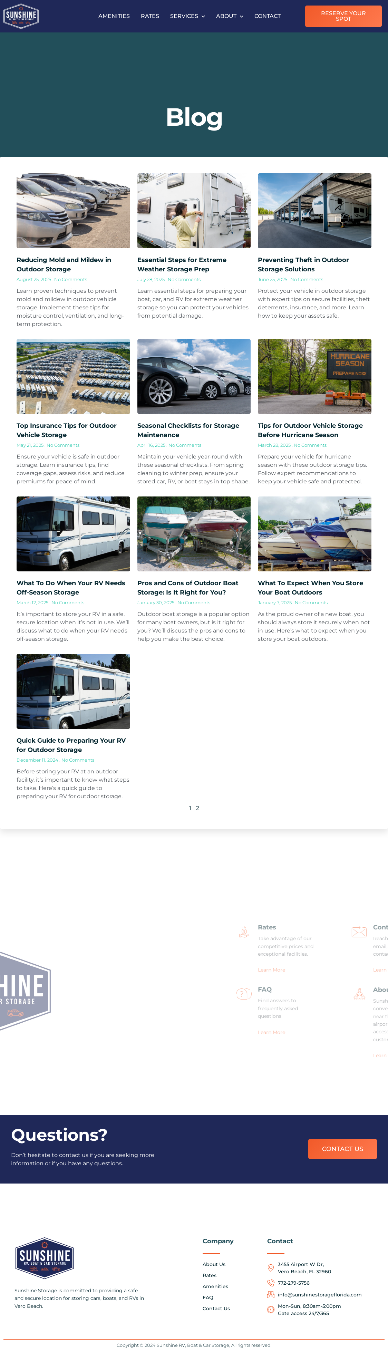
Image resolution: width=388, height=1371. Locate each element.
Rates (150, 16)
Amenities (114, 16)
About (229, 16)
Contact (267, 16)
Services (187, 16)
